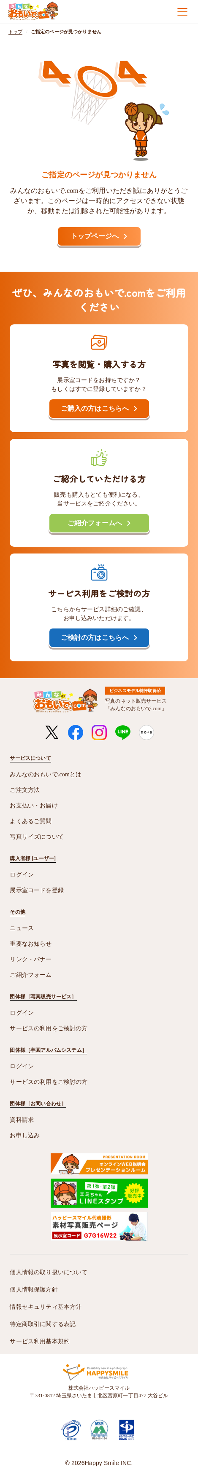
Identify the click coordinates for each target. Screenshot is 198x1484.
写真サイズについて (36, 837)
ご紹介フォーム (31, 975)
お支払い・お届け (33, 805)
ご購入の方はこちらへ (95, 408)
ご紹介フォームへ (95, 523)
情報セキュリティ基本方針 (45, 1307)
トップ (15, 31)
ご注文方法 (25, 790)
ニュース (22, 928)
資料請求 (22, 1120)
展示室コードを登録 (36, 890)
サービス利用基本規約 (40, 1341)
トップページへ (95, 236)
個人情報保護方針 (33, 1289)
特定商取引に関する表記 (43, 1324)
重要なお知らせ (31, 944)
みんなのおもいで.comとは (45, 774)
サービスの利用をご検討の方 (48, 1028)
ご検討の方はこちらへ (95, 637)
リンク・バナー (31, 959)
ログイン (22, 875)
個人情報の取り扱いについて (48, 1272)
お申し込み (25, 1135)
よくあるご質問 (31, 821)
